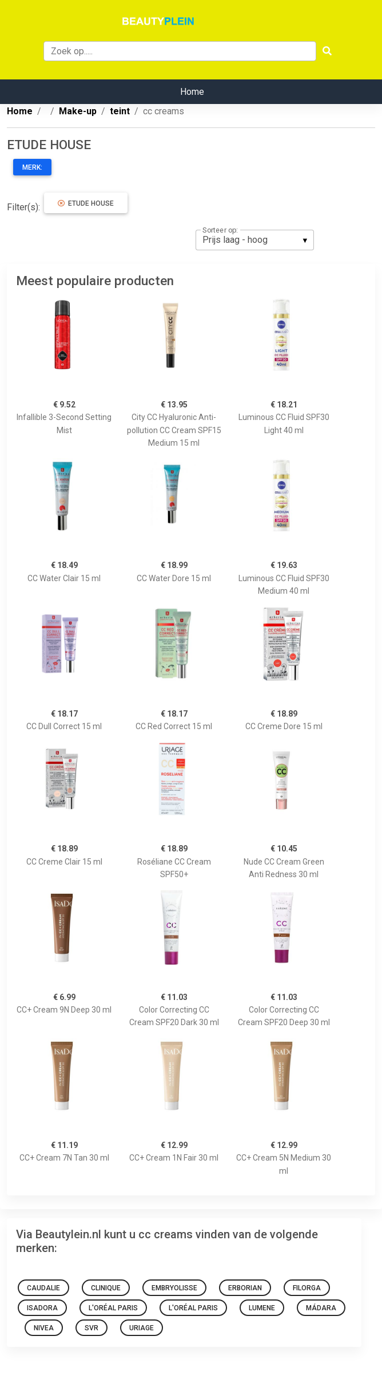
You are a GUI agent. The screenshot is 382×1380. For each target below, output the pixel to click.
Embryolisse (174, 1288)
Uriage (141, 1328)
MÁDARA (321, 1308)
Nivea (44, 1328)
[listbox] (255, 240)
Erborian (245, 1288)
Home (192, 91)
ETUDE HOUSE (86, 203)
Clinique (106, 1288)
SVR (91, 1328)
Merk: (32, 167)
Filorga (307, 1288)
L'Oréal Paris (113, 1308)
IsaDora (42, 1308)
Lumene (262, 1308)
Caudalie (43, 1288)
